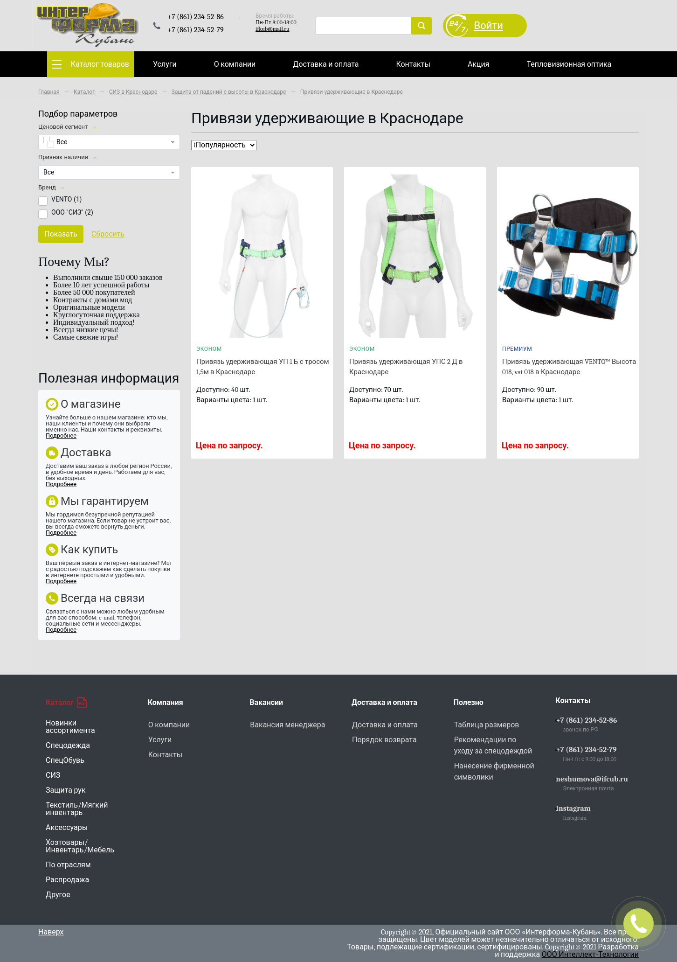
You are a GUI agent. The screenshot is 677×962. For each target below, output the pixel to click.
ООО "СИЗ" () (72, 212)
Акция (479, 64)
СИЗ (53, 775)
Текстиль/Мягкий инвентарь (77, 809)
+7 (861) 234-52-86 (586, 720)
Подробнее (61, 435)
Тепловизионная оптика (568, 64)
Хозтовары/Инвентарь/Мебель (80, 846)
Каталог (66, 702)
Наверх (51, 932)
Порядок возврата (384, 740)
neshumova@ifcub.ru (592, 779)
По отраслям (68, 865)
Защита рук (66, 790)
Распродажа (67, 880)
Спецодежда (68, 745)
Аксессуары (67, 827)
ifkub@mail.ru (272, 29)
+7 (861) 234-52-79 (586, 750)
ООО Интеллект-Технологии (590, 954)
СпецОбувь (65, 760)
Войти (488, 26)
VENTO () (66, 199)
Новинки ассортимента (70, 727)
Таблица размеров (486, 725)
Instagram (573, 808)
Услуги (165, 64)
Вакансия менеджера (287, 725)
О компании (235, 64)
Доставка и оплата (326, 64)
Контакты (413, 64)
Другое (58, 895)
